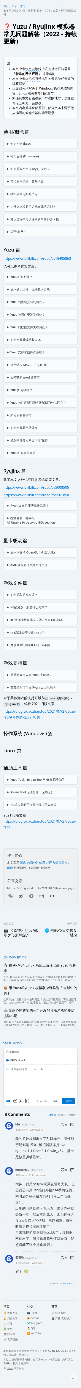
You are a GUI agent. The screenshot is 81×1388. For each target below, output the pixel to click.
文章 (14, 6)
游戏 (22, 6)
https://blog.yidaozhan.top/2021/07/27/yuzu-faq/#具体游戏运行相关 (39, 714)
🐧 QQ (31, 1328)
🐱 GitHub (33, 1318)
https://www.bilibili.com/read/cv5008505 (36, 487)
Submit (68, 1101)
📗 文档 (8, 1329)
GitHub (7, 1363)
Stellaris (44, 1359)
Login (55, 1101)
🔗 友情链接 (10, 1339)
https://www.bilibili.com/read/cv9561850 (36, 495)
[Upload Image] (21, 1101)
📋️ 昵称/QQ (12, 1051)
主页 (6, 6)
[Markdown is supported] (9, 1101)
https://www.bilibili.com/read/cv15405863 (37, 258)
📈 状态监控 (58, 1313)
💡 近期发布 (10, 1313)
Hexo (10, 1368)
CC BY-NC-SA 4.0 (58, 1351)
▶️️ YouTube (34, 1333)
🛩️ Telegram (34, 1323)
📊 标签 (8, 1323)
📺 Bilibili (32, 1313)
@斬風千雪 (18, 1359)
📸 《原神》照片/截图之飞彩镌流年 (20, 933)
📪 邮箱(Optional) (15, 1060)
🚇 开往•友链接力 (61, 1318)
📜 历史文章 (10, 1318)
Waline (66, 1283)
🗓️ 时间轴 (9, 1334)
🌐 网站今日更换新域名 (61, 933)
